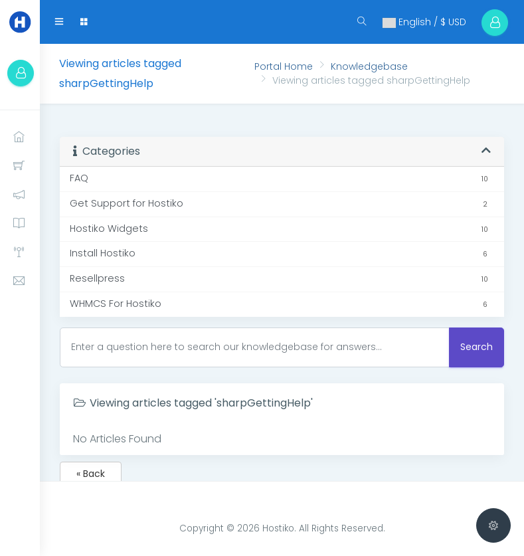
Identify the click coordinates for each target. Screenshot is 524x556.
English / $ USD (422, 22)
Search (476, 346)
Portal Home (283, 66)
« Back (90, 473)
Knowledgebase (369, 66)
